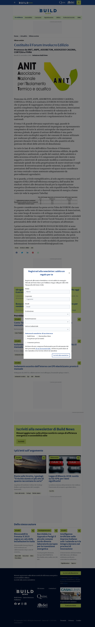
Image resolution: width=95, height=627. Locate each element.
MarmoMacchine (45, 336)
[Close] (69, 273)
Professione (29, 311)
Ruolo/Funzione (30, 319)
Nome (27, 289)
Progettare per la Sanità (35, 338)
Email (27, 304)
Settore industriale (31, 326)
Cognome (28, 296)
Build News (31, 336)
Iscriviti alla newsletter (61, 355)
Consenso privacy (33, 342)
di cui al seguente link (43, 348)
